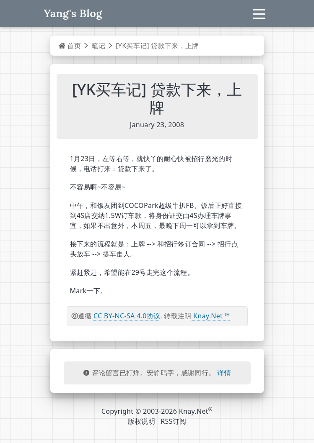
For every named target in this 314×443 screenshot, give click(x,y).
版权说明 (141, 421)
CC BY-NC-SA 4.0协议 (126, 315)
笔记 (98, 45)
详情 (224, 372)
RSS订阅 (173, 421)
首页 (70, 45)
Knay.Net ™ (211, 315)
